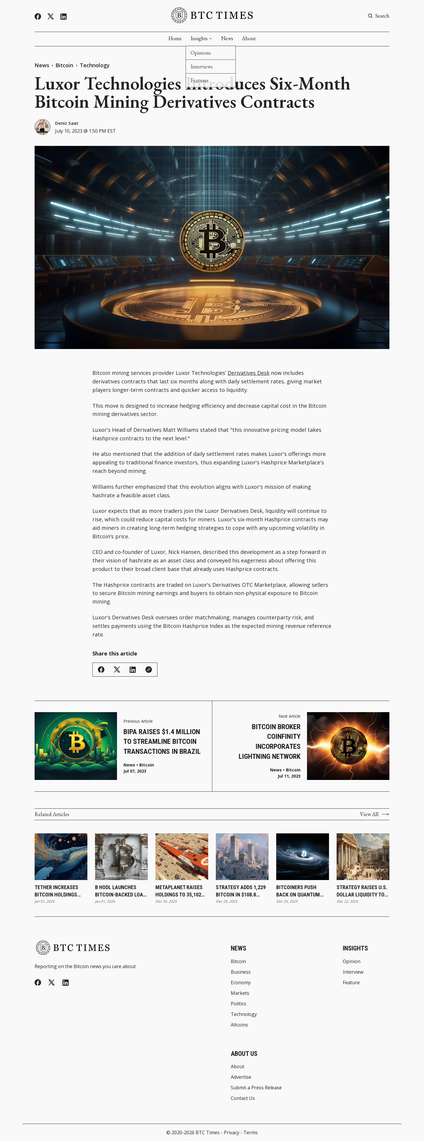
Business (241, 972)
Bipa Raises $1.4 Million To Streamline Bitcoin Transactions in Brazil (162, 742)
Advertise (241, 1077)
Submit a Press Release (256, 1087)
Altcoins (239, 1024)
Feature (351, 982)
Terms (250, 1132)
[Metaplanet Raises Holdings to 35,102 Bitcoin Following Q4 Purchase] (181, 856)
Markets (240, 993)
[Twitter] (51, 17)
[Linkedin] (63, 17)
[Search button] (378, 16)
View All (374, 814)
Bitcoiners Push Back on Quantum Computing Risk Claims (298, 891)
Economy (241, 982)
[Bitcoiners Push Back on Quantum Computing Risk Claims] (302, 856)
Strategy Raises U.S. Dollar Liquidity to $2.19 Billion (362, 891)
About (249, 38)
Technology (95, 65)
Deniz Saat (66, 123)
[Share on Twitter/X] (117, 670)
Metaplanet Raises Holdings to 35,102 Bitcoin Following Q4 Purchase (181, 891)
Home (175, 38)
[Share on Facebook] (101, 669)
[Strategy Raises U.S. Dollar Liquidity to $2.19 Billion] (363, 856)
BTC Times (208, 1132)
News (227, 38)
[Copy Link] (148, 669)
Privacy (231, 1132)
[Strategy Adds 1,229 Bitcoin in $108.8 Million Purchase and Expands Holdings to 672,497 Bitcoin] (242, 856)
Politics (238, 1003)
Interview (353, 972)
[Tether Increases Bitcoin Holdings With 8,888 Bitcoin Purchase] (61, 856)
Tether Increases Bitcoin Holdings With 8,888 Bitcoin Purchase (57, 891)
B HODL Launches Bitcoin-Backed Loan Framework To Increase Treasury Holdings (120, 891)
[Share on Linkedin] (133, 670)
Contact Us (243, 1098)
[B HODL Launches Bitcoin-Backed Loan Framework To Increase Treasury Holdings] (121, 856)
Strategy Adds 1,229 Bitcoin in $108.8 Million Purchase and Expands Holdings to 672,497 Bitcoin (241, 891)
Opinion (351, 961)
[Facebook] (38, 16)
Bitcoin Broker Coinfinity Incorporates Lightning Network (270, 742)
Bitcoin (65, 65)
